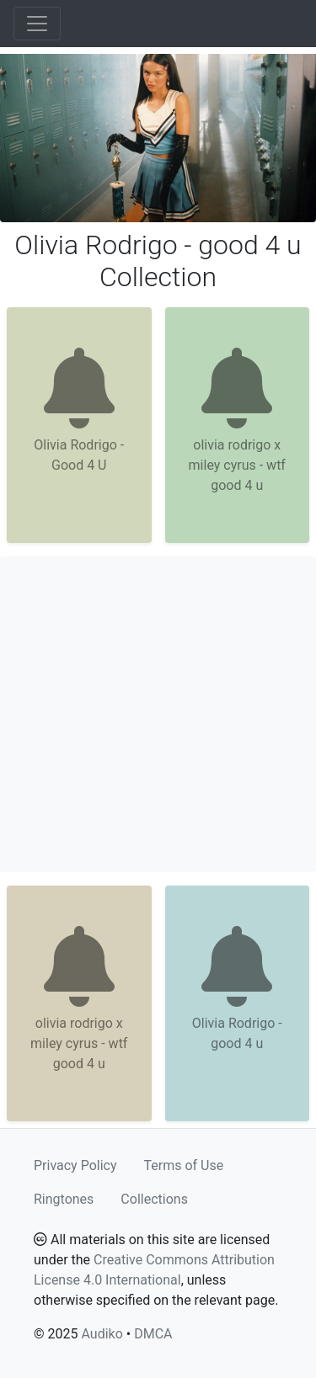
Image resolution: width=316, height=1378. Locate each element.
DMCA (153, 1334)
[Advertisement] (158, 714)
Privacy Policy (75, 1165)
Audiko (101, 1334)
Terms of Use (184, 1165)
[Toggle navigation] (37, 23)
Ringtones (64, 1199)
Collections (154, 1199)
